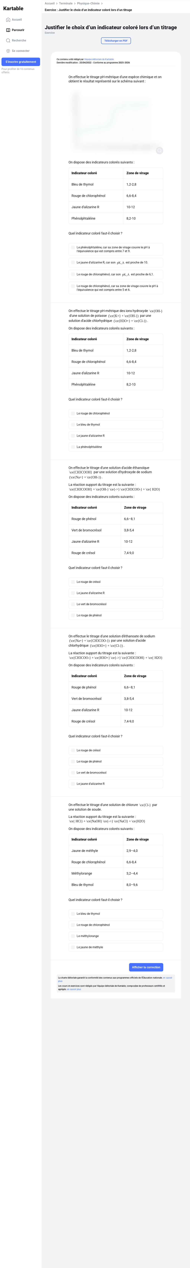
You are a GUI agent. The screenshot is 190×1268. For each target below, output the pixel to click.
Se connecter (18, 51)
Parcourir (15, 30)
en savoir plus (74, 989)
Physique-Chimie (88, 3)
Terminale (66, 3)
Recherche (16, 40)
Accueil (14, 19)
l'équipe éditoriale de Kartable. (99, 59)
